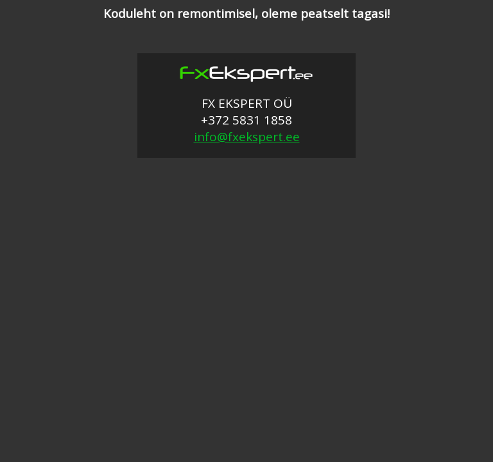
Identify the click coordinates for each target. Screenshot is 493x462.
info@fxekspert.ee (247, 136)
